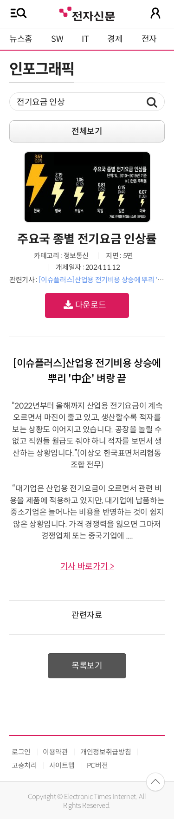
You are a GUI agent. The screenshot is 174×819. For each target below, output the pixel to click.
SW (57, 39)
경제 (114, 39)
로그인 (21, 752)
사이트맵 (62, 765)
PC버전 (97, 765)
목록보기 (87, 666)
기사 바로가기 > (87, 566)
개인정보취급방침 (105, 752)
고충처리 (24, 765)
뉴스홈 (20, 39)
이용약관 (55, 752)
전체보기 (87, 131)
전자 (149, 39)
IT (85, 39)
